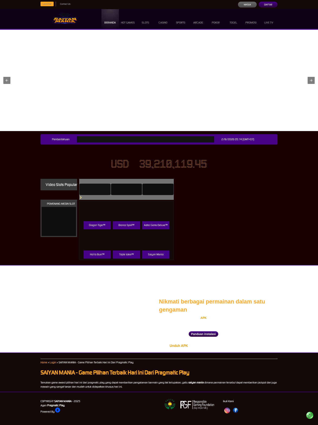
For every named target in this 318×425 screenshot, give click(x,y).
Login (53, 362)
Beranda (110, 18)
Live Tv (268, 18)
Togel (233, 18)
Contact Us (65, 3)
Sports (180, 18)
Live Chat (47, 3)
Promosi (250, 18)
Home (44, 362)
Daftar (268, 4)
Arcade (198, 18)
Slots (145, 18)
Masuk (247, 4)
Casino (163, 18)
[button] (6, 80)
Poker (216, 18)
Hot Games (128, 18)
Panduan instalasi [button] (203, 334)
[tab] (95, 189)
